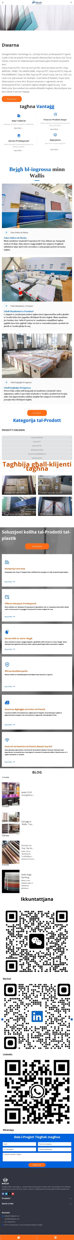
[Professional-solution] (7, 632)
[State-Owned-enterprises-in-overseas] (7, 702)
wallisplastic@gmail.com (11, 1216)
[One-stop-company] (7, 562)
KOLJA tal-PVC (37, 458)
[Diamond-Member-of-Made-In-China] (7, 740)
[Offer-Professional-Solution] (7, 597)
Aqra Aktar (10, 582)
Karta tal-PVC (37, 446)
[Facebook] (3, 1194)
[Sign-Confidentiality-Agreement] (7, 664)
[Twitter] (9, 1194)
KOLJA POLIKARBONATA (37, 454)
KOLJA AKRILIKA (37, 438)
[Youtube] (13, 1194)
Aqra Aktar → (19, 128)
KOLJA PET (37, 442)
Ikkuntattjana (12, 99)
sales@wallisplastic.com (12, 1219)
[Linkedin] (6, 1194)
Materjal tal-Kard (37, 450)
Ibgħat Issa (37, 1165)
